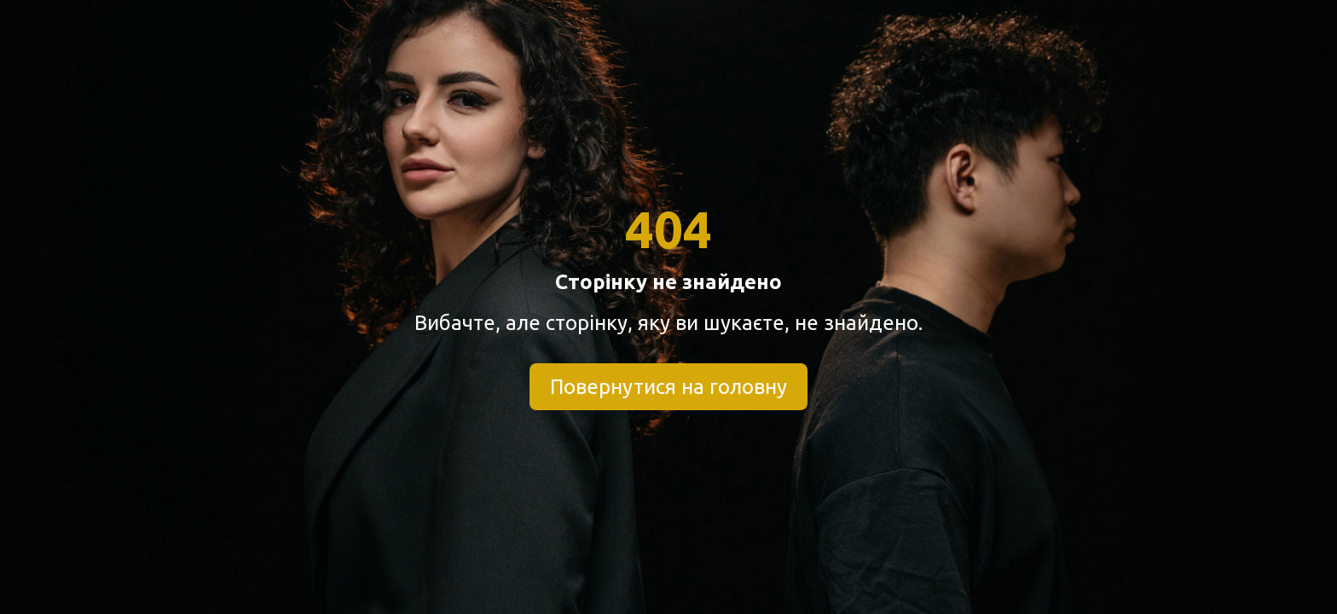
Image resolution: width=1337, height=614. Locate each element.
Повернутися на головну (668, 386)
